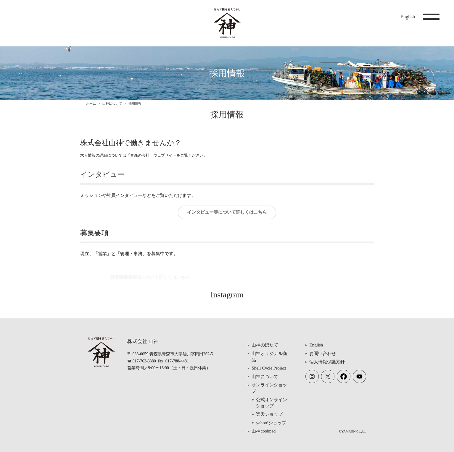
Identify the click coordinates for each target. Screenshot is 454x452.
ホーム (91, 103)
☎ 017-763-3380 (141, 361)
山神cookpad (264, 431)
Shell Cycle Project (269, 368)
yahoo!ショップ (271, 422)
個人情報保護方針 (327, 361)
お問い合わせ (322, 353)
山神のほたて (265, 345)
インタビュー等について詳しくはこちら (227, 214)
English (407, 16)
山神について (112, 103)
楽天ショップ (269, 414)
